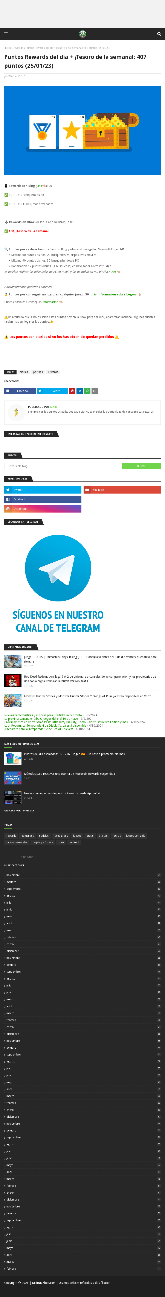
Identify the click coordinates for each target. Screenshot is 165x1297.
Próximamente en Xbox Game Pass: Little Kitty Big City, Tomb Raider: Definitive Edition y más (66, 722)
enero (83, 944)
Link (39, 186)
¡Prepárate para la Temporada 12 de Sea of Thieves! (38, 729)
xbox (61, 842)
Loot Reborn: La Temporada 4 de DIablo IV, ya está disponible (45, 725)
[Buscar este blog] (63, 466)
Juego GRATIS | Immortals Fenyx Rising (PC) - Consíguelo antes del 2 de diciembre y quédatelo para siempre (90, 659)
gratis (90, 835)
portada (38, 372)
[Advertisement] (82, 14)
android (74, 842)
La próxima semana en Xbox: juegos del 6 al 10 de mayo (41, 718)
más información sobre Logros (113, 294)
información (50, 302)
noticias (44, 835)
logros (117, 835)
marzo (83, 930)
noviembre (83, 875)
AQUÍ (112, 271)
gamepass (27, 835)
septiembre (83, 888)
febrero (83, 937)
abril (83, 923)
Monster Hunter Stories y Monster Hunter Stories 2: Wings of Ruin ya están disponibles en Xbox (87, 696)
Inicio (7, 47)
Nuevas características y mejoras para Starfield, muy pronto (43, 715)
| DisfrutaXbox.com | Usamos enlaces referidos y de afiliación (69, 1282)
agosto (83, 895)
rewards (18, 47)
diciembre (83, 951)
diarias (24, 372)
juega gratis (61, 835)
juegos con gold (135, 835)
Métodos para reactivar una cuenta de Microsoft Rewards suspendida (69, 773)
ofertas (103, 835)
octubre (83, 882)
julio (83, 902)
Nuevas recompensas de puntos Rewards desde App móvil (62, 793)
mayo (83, 916)
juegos (77, 835)
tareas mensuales (16, 842)
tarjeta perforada (43, 842)
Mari (11, 76)
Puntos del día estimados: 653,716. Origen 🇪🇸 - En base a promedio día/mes (74, 754)
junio (83, 909)
